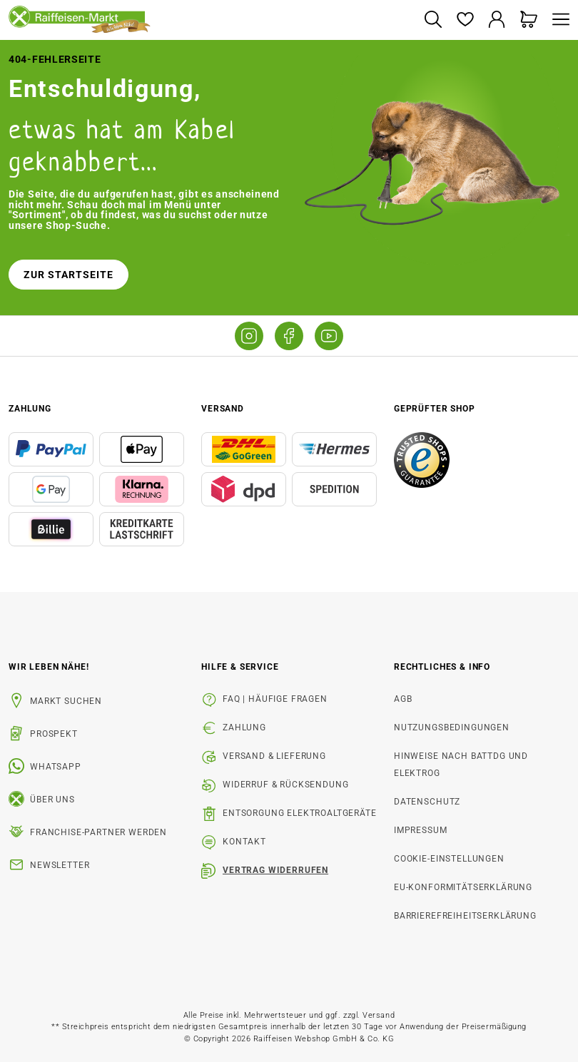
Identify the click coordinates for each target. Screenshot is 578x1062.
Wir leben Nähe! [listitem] (49, 667)
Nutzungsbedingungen (451, 727)
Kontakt (244, 842)
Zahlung (244, 727)
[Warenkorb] (529, 20)
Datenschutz (427, 802)
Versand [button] (222, 409)
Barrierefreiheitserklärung (465, 916)
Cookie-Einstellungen (449, 859)
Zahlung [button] (30, 409)
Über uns (52, 800)
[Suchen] (433, 20)
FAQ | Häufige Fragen (275, 699)
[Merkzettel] (465, 20)
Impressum (420, 830)
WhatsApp (55, 767)
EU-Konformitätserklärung (463, 887)
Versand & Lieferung (274, 756)
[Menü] (557, 20)
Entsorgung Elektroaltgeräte (300, 813)
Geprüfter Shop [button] (434, 409)
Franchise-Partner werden (98, 832)
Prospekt (54, 734)
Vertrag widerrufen (275, 870)
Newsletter (59, 865)
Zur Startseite (68, 274)
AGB (403, 699)
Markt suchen (66, 701)
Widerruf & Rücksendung (285, 785)
